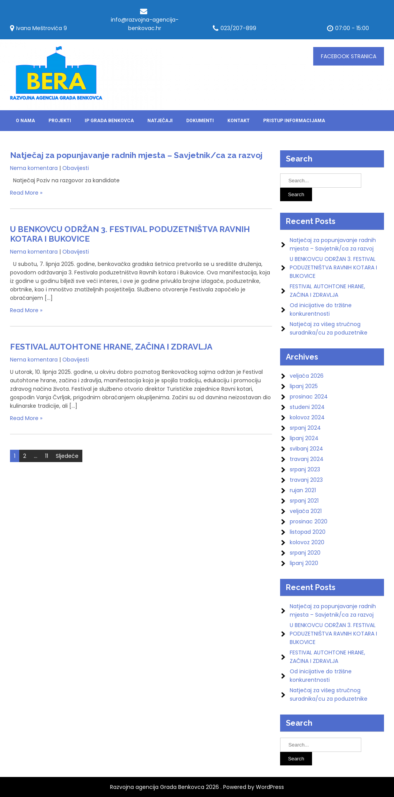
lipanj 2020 (304, 563)
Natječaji (160, 120)
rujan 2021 (303, 490)
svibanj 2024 (306, 448)
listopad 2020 (308, 532)
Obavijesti (75, 168)
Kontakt (238, 120)
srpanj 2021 (304, 500)
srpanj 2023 (305, 469)
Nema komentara (34, 168)
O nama (25, 120)
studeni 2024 (307, 407)
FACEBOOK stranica (348, 56)
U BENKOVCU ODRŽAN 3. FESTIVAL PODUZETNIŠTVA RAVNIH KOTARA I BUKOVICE (333, 267)
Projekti (59, 120)
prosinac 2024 (309, 396)
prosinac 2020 (308, 521)
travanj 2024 (307, 459)
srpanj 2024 (305, 428)
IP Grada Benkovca (109, 120)
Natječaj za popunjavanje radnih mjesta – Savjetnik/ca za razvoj (136, 155)
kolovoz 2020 (307, 542)
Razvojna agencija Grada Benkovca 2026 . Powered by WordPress (197, 787)
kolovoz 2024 (307, 417)
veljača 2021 (306, 511)
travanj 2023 (306, 480)
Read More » (26, 193)
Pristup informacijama (294, 120)
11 (46, 456)
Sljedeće (67, 456)
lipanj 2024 (304, 438)
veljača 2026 (307, 376)
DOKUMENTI (200, 120)
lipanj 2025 (304, 386)
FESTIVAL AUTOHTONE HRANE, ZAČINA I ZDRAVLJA (111, 346)
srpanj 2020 (305, 553)
